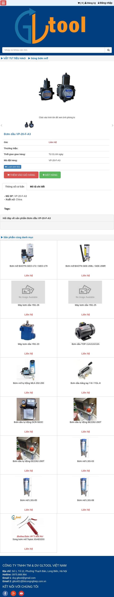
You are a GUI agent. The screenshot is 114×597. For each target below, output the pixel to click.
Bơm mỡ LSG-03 (85, 461)
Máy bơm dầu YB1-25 (85, 305)
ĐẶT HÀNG (50, 175)
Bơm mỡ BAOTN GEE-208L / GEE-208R (86, 266)
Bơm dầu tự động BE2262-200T (85, 422)
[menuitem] (106, 3)
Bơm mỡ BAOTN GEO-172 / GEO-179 (29, 266)
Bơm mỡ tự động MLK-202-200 (28, 383)
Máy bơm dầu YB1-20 (28, 344)
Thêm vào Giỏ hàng (21, 175)
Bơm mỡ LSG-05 (28, 500)
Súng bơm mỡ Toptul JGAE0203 (28, 539)
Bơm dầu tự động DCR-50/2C (28, 422)
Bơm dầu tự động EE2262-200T (28, 461)
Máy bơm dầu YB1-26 (28, 305)
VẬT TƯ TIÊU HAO (15, 58)
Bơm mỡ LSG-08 (85, 500)
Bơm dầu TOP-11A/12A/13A (85, 344)
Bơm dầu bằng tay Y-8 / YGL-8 (85, 383)
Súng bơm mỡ (39, 58)
